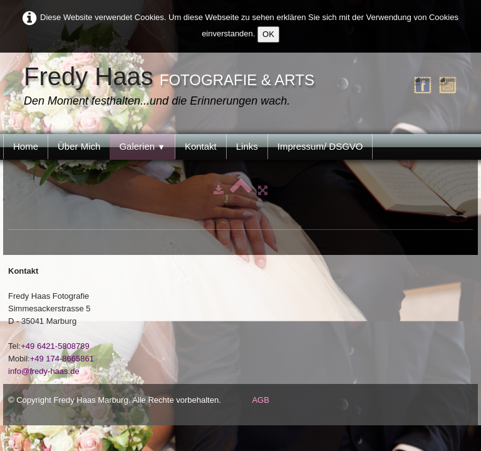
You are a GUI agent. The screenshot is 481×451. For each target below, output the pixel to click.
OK (268, 34)
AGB (260, 400)
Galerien (142, 146)
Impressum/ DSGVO (320, 146)
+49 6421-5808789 (55, 346)
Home (25, 146)
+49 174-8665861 (62, 358)
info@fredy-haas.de (44, 371)
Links (247, 146)
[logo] (172, 87)
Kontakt (201, 146)
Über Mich (79, 146)
